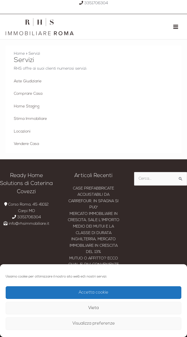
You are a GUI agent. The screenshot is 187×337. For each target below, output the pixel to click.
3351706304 (93, 3)
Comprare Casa (28, 94)
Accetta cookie (93, 292)
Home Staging (26, 106)
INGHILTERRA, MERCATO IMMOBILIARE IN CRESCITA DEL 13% (94, 245)
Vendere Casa (26, 144)
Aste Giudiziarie (28, 81)
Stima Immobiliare (30, 119)
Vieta (93, 308)
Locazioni (22, 131)
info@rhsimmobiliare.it (26, 224)
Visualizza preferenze (93, 323)
